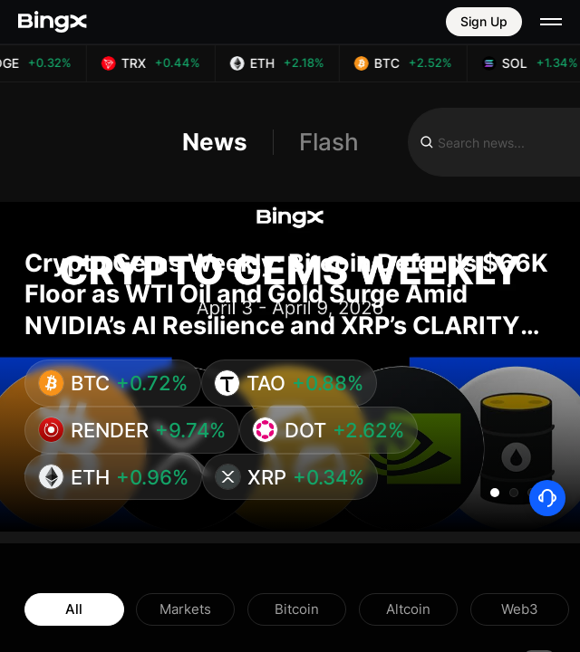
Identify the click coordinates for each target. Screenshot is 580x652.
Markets (185, 609)
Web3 (519, 609)
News (214, 142)
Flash (329, 142)
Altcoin (408, 609)
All (73, 609)
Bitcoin (297, 609)
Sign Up (484, 21)
